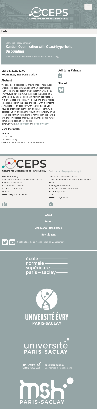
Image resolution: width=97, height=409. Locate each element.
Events (4, 31)
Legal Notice (36, 242)
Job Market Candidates (48, 228)
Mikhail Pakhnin (13, 56)
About (48, 215)
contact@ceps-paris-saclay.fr (68, 171)
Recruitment (48, 234)
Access (48, 221)
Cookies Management (54, 242)
